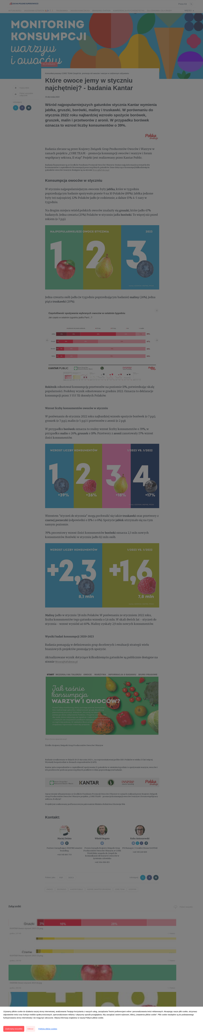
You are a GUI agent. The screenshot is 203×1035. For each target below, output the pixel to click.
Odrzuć (30, 1029)
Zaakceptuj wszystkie (13, 1029)
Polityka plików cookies (47, 1029)
